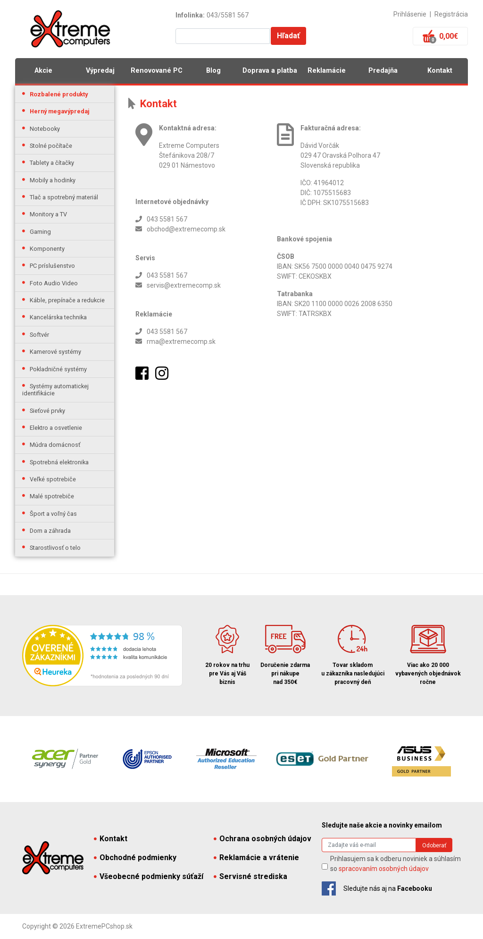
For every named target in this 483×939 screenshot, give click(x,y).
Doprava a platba (269, 71)
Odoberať (434, 845)
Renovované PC (157, 71)
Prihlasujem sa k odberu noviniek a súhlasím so (395, 863)
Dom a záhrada (50, 530)
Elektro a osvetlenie (56, 427)
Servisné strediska (250, 876)
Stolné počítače (51, 145)
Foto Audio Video (54, 283)
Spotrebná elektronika (59, 462)
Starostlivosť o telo (55, 547)
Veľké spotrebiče (53, 479)
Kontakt (439, 71)
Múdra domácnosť (55, 444)
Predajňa (383, 71)
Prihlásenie (409, 14)
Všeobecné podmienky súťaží (148, 876)
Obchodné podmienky (135, 857)
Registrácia (451, 14)
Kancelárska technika (58, 317)
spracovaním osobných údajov (384, 868)
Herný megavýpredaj (60, 111)
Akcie (43, 71)
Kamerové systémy (55, 351)
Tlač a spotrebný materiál (64, 197)
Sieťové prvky (47, 410)
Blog (213, 71)
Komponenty (47, 248)
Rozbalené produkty (59, 94)
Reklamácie (327, 71)
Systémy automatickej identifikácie (55, 390)
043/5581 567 (228, 15)
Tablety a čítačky (52, 162)
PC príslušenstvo (52, 265)
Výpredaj (100, 71)
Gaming (40, 231)
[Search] (369, 845)
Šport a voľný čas (53, 513)
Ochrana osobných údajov (262, 838)
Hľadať (288, 35)
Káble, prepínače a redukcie (67, 300)
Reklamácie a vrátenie (256, 857)
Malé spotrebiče (52, 496)
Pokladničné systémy (58, 369)
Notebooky (45, 128)
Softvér (39, 334)
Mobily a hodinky (52, 180)
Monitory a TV (48, 214)
